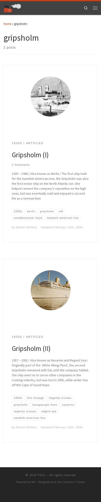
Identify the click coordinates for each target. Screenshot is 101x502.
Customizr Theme (73, 482)
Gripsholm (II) (31, 348)
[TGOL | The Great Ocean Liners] (12, 7)
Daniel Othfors (26, 227)
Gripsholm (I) (30, 154)
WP (33, 482)
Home (7, 24)
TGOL (42, 475)
